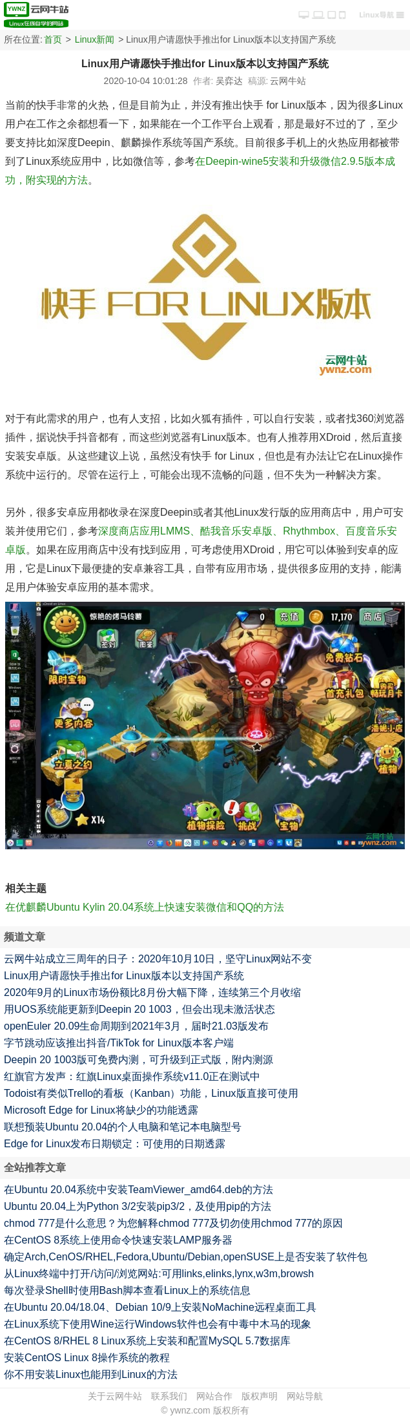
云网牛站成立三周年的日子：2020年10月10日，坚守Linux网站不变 (158, 958)
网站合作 (214, 1396)
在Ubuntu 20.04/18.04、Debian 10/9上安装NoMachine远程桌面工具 (160, 1307)
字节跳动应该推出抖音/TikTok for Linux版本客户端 (119, 1042)
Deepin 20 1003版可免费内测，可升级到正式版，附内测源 (138, 1059)
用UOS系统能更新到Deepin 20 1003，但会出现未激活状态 (139, 1009)
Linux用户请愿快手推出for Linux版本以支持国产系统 (124, 975)
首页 (53, 39)
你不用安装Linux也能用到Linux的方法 (91, 1374)
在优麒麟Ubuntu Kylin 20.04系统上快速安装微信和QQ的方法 (144, 907)
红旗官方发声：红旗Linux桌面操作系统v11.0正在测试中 (132, 1076)
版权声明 (259, 1396)
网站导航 (305, 1396)
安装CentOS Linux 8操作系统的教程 (87, 1357)
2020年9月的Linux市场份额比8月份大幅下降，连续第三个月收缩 (152, 992)
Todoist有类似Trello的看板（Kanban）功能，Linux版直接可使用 (151, 1093)
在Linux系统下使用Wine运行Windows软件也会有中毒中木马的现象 (157, 1324)
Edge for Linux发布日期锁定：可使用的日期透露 (114, 1143)
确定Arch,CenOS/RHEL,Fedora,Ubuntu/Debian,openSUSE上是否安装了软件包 (185, 1256)
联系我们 (169, 1396)
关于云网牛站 (115, 1396)
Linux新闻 (94, 39)
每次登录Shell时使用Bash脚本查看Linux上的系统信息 (127, 1290)
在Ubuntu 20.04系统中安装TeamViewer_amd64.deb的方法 (138, 1189)
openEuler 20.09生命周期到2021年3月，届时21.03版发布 (136, 1026)
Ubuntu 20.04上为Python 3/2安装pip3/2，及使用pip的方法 (137, 1206)
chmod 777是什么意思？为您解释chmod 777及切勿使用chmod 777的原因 (173, 1223)
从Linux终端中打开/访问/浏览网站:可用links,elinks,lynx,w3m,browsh (159, 1273)
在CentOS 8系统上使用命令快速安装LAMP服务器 (118, 1240)
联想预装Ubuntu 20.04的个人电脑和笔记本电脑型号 (122, 1126)
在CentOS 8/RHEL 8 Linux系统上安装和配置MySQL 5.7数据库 (147, 1340)
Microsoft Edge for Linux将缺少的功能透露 (101, 1110)
